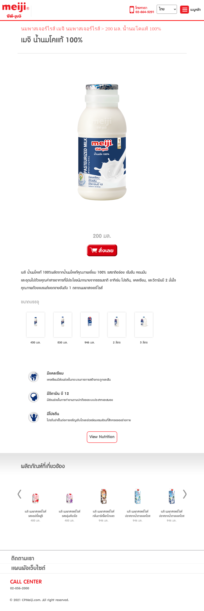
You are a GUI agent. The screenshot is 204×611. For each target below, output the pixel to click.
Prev (19, 494)
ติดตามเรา (22, 558)
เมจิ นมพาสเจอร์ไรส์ (78, 29)
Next (185, 494)
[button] (102, 437)
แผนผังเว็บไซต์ (28, 568)
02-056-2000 (19, 588)
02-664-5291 (144, 12)
